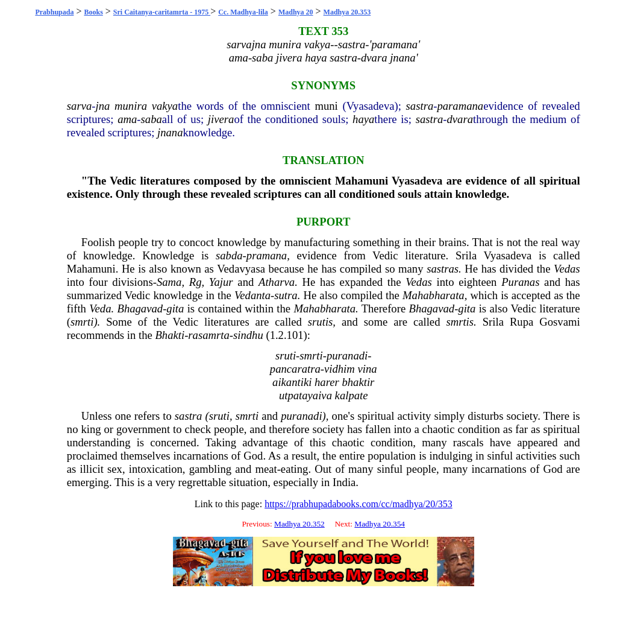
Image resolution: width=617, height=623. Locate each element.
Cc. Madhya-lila (243, 12)
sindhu (248, 335)
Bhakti (169, 335)
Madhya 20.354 (379, 523)
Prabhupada (54, 12)
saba (151, 119)
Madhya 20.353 (347, 12)
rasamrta (208, 335)
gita (175, 308)
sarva (79, 106)
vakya (165, 106)
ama (127, 119)
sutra (285, 295)
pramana (266, 255)
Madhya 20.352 (299, 523)
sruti (219, 416)
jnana (170, 132)
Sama (169, 282)
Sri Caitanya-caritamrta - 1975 (161, 12)
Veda (100, 308)
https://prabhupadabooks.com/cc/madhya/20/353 (359, 504)
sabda (229, 255)
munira (130, 106)
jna (102, 106)
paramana (460, 106)
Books (93, 12)
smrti (81, 321)
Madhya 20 (295, 12)
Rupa (521, 321)
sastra (420, 106)
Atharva (276, 282)
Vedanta (252, 295)
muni (326, 106)
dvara (460, 119)
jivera (221, 119)
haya (363, 119)
